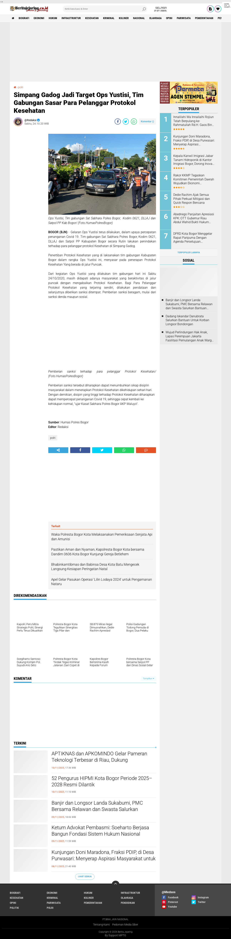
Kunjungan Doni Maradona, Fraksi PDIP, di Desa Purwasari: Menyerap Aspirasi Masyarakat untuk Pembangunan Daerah (104, 858)
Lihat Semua (85, 876)
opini (169, 18)
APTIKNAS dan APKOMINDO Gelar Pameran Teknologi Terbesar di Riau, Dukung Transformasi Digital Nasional (99, 760)
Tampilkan (148, 678)
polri (52, 437)
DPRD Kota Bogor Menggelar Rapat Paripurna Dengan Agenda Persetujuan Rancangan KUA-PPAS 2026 (192, 238)
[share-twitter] (126, 121)
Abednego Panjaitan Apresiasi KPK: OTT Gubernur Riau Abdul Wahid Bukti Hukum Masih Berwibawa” (193, 218)
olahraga (155, 18)
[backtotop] (115, 884)
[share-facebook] (118, 121)
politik (14, 907)
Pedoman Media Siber (125, 924)
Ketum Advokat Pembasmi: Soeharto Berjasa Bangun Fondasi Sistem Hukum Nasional (100, 831)
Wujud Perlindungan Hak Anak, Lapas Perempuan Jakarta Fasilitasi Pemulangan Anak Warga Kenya (189, 336)
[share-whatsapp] (134, 121)
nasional (139, 18)
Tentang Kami (101, 924)
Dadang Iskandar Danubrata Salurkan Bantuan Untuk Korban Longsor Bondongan (187, 320)
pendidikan (128, 902)
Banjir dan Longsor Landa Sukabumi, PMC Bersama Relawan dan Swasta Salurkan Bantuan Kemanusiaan (97, 809)
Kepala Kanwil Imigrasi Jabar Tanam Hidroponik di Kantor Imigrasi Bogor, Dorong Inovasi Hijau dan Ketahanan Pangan (194, 160)
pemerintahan (204, 18)
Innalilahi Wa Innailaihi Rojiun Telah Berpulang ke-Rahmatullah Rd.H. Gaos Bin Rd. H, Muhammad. (193, 121)
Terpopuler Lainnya (189, 252)
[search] (105, 8)
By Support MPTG (115, 935)
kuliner (124, 18)
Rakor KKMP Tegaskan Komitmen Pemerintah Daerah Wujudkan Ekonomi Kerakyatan (193, 179)
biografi (24, 18)
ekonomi (39, 18)
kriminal (108, 18)
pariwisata (184, 18)
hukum (53, 18)
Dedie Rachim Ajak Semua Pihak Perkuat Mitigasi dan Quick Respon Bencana (191, 199)
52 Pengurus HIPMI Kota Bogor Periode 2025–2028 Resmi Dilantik (102, 781)
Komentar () (147, 121)
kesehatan (92, 18)
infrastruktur (71, 18)
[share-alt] (58, 450)
